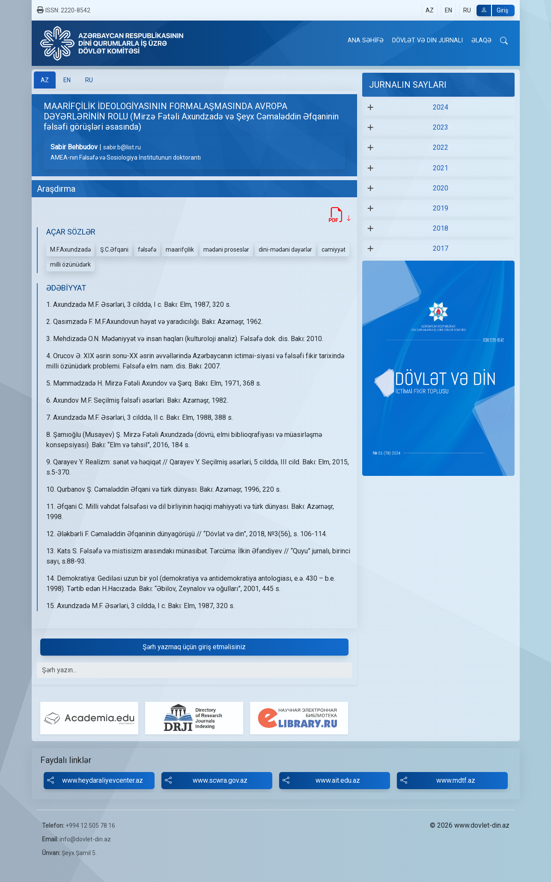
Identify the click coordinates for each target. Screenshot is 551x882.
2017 (440, 248)
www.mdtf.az (437, 780)
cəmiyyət (333, 249)
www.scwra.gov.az (206, 780)
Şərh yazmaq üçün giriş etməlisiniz (194, 647)
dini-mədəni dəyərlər (285, 249)
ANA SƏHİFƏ (366, 40)
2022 (440, 147)
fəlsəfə (147, 249)
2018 (440, 228)
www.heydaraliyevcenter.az (95, 780)
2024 (440, 107)
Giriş (492, 10)
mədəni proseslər (226, 249)
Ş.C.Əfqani (114, 249)
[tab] (44, 80)
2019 (440, 208)
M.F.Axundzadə (70, 249)
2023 (440, 127)
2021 (440, 168)
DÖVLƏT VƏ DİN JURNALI (427, 40)
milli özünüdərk (70, 264)
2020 (440, 188)
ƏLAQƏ (481, 40)
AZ (430, 10)
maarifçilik (180, 249)
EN (448, 10)
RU (467, 10)
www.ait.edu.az (321, 780)
